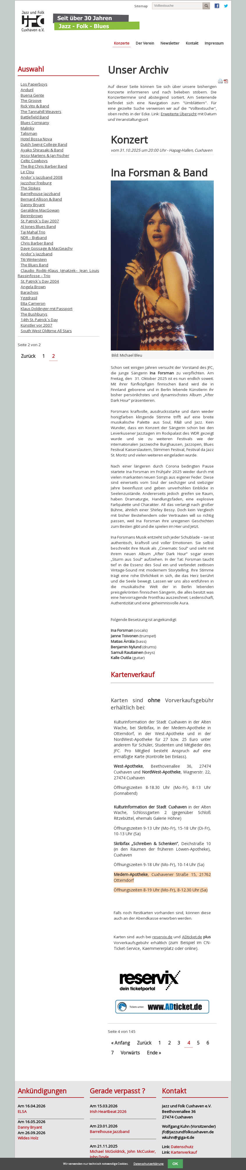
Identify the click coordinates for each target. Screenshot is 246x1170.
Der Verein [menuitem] (145, 43)
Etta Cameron (33, 303)
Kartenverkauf (184, 1152)
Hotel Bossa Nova (36, 138)
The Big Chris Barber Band (44, 166)
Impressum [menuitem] (214, 43)
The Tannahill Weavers (41, 111)
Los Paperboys (34, 84)
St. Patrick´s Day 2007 (40, 221)
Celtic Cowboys (34, 160)
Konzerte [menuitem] (121, 43)
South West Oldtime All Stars (46, 330)
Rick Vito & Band (35, 106)
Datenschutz (182, 1146)
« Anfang (120, 1043)
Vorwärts (130, 1053)
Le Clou (27, 171)
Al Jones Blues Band (38, 226)
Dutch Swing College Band (44, 144)
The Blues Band (34, 265)
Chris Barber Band (37, 243)
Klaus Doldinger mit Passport (46, 308)
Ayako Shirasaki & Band (42, 150)
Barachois (29, 292)
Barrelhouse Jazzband (40, 193)
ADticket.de (192, 936)
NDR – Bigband (34, 237)
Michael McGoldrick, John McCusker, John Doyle (123, 1154)
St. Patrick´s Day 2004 (40, 281)
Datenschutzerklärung (148, 1164)
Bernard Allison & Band (41, 199)
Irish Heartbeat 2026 (108, 1111)
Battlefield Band (35, 117)
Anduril (27, 89)
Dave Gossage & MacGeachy (47, 248)
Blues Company (35, 122)
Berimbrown (32, 215)
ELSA (22, 1111)
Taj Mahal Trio (33, 232)
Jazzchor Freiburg (36, 182)
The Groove (31, 100)
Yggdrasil (29, 297)
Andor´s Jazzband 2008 (42, 177)
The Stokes (30, 188)
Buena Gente (32, 95)
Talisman (29, 133)
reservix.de (162, 936)
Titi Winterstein (34, 259)
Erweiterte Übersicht (179, 113)
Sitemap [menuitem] (141, 6)
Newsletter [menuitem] (170, 43)
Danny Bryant (33, 204)
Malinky (27, 128)
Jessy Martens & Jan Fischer (45, 155)
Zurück (144, 1043)
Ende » (154, 1053)
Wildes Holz (28, 1138)
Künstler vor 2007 (36, 325)
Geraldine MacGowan (40, 210)
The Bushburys (34, 314)
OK (175, 1164)
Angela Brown (33, 286)
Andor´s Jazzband (36, 253)
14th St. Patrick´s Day (39, 319)
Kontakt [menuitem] (192, 43)
